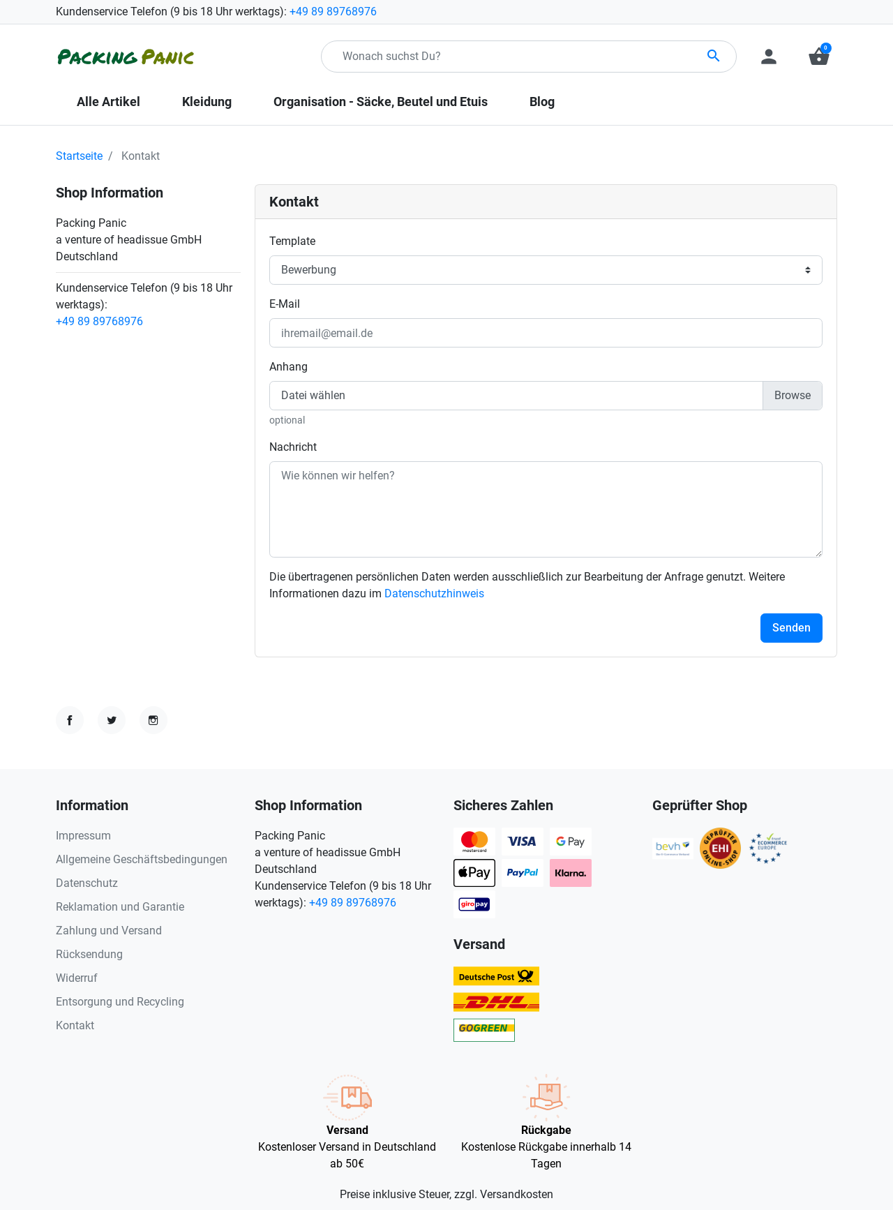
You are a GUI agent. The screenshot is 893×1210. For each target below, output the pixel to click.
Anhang (288, 366)
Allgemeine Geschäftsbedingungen (141, 859)
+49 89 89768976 (333, 11)
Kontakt (75, 1025)
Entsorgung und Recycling (120, 1001)
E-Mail (284, 304)
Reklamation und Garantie (120, 906)
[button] (819, 56)
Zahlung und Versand (109, 930)
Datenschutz (87, 883)
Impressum (83, 835)
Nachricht (293, 447)
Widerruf (77, 978)
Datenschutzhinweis (434, 593)
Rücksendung (89, 954)
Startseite (79, 156)
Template (292, 241)
